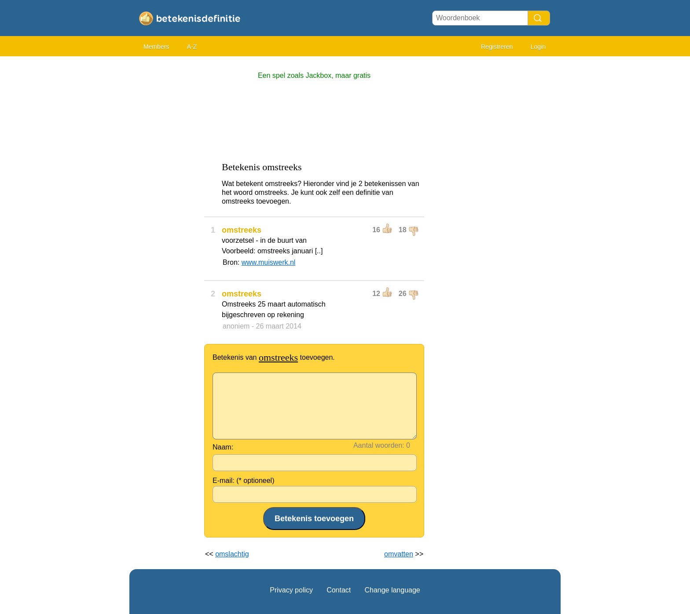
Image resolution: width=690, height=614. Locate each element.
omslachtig (232, 554)
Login (538, 46)
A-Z (192, 46)
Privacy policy (291, 590)
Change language (392, 590)
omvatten (398, 554)
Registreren (497, 46)
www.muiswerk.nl (269, 262)
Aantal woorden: (378, 445)
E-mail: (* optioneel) (244, 480)
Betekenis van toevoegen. (274, 357)
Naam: (223, 447)
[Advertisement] (164, 193)
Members (156, 46)
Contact (339, 590)
